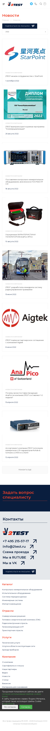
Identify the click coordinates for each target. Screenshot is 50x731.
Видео (5, 673)
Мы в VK (13, 563)
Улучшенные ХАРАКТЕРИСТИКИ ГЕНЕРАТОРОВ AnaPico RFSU (20, 235)
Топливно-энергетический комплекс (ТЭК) (21, 620)
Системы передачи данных (14, 597)
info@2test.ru (18, 546)
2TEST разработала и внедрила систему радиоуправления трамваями (23, 288)
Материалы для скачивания (14, 687)
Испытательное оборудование (16, 593)
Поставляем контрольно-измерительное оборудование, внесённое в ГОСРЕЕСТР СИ (24, 181)
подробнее (8, 703)
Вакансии (6, 683)
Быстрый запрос (44, 3)
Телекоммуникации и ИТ (13, 627)
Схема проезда (20, 552)
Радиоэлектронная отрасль (14, 623)
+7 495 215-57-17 (20, 541)
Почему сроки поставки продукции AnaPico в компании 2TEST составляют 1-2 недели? (24, 395)
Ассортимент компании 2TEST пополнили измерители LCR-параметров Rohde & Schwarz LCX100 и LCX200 (24, 450)
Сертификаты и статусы (13, 666)
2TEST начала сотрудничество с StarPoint (24, 76)
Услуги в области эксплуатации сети (18, 646)
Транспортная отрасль (12, 630)
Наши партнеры (9, 669)
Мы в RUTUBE (18, 557)
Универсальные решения (13, 616)
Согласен (25, 707)
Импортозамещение (11, 604)
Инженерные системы (12, 600)
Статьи (5, 680)
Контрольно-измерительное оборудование (22, 589)
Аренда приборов (10, 650)
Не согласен (10, 707)
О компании (7, 662)
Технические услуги (11, 643)
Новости (6, 676)
